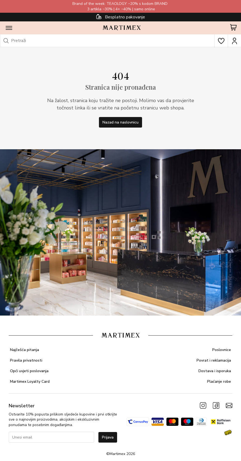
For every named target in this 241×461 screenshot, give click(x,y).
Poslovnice (221, 349)
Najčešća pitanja (24, 349)
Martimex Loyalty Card (30, 381)
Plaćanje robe (219, 381)
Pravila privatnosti (26, 360)
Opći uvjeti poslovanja (29, 371)
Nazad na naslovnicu (120, 122)
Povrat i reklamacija (214, 360)
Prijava (108, 437)
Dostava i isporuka (214, 371)
